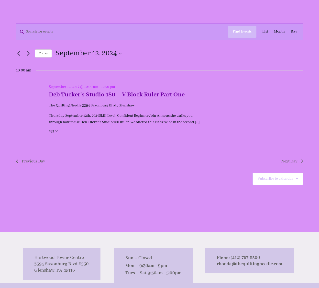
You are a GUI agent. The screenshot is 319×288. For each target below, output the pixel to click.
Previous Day (30, 161)
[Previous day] (19, 54)
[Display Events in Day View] (294, 32)
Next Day (292, 161)
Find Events (242, 31)
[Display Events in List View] (265, 32)
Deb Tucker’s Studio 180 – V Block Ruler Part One (117, 95)
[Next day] (28, 54)
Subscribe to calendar (275, 178)
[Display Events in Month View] (279, 32)
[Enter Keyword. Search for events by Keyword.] (122, 32)
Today (43, 53)
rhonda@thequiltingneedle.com (249, 264)
